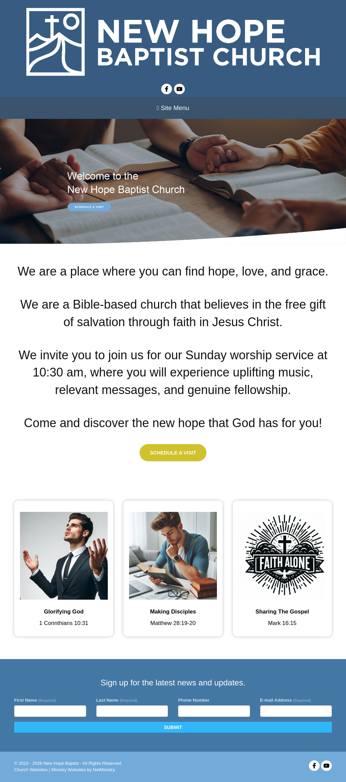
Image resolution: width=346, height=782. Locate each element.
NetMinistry (104, 769)
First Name (35, 700)
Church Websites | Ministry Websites (50, 769)
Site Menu (173, 107)
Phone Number (193, 700)
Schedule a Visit (173, 452)
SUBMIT (173, 727)
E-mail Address (285, 700)
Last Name (117, 700)
